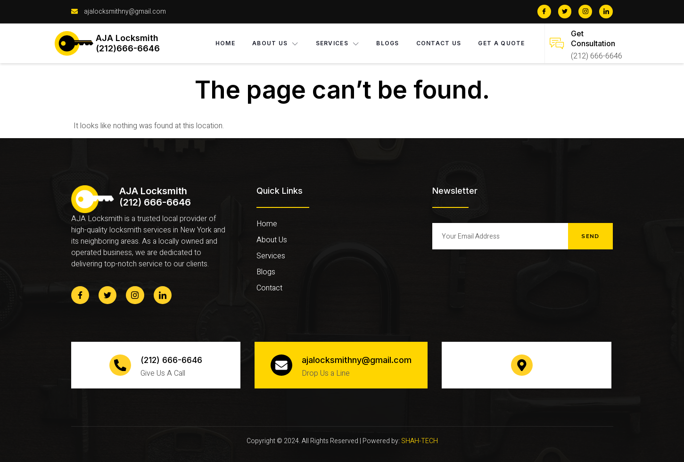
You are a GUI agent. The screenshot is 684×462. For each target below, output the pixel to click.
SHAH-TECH (419, 441)
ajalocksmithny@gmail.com (357, 360)
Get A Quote (501, 43)
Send (590, 236)
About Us (275, 43)
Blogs (387, 43)
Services (338, 43)
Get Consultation (593, 38)
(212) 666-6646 (171, 360)
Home (225, 43)
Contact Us (438, 43)
